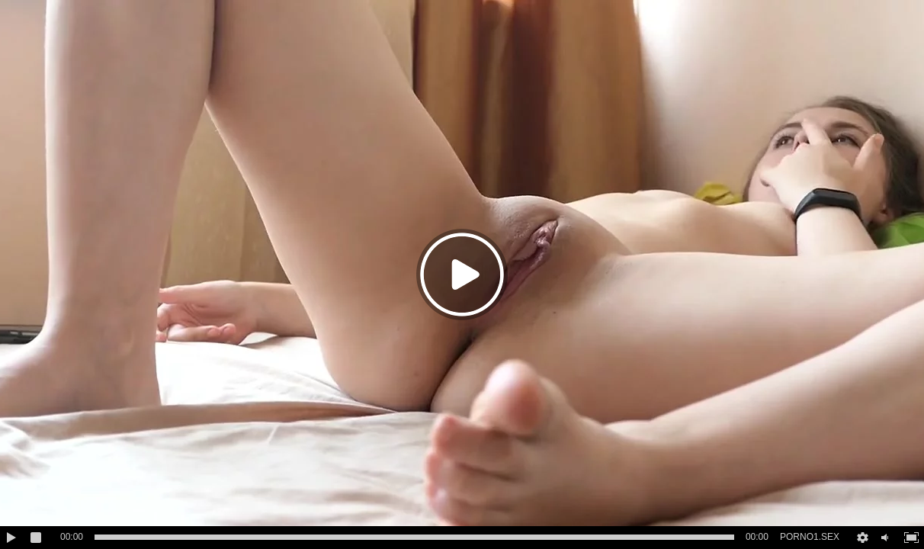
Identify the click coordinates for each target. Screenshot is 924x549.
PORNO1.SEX (809, 536)
